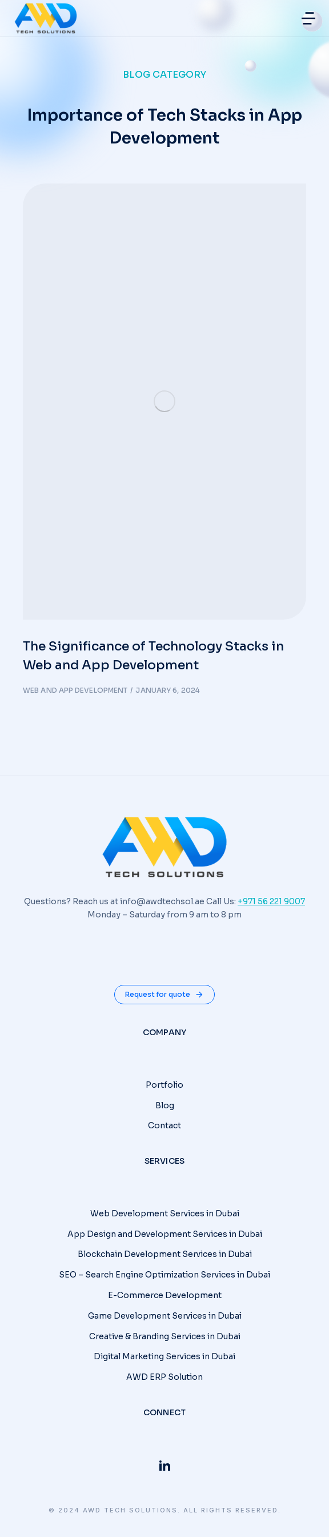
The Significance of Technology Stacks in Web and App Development (153, 655)
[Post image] (164, 401)
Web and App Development (75, 690)
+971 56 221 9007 (271, 901)
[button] (308, 18)
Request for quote (164, 994)
